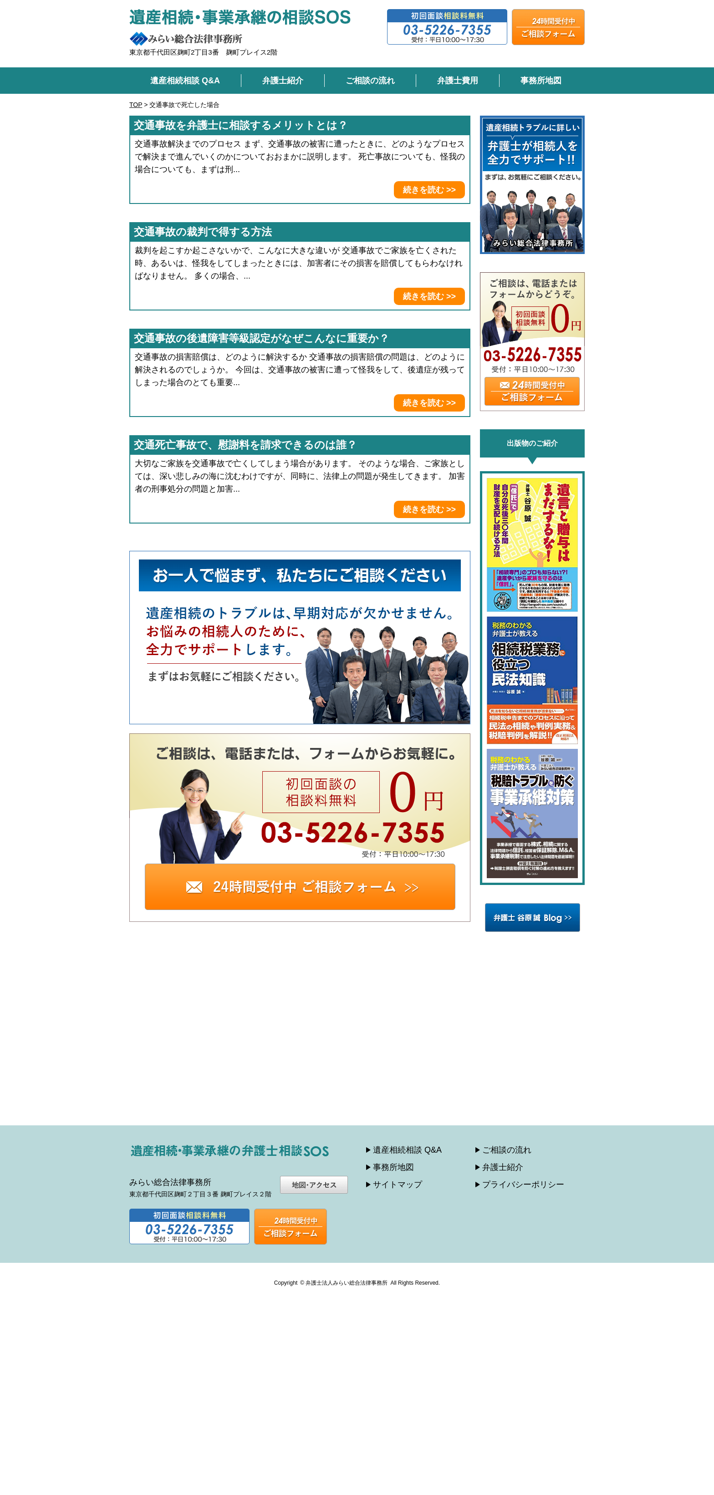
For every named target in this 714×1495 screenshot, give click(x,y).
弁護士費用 (457, 80)
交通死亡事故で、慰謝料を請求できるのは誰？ (245, 445)
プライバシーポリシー (523, 1184)
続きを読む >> (429, 189)
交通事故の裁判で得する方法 (203, 232)
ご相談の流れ (370, 80)
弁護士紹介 (282, 80)
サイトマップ (397, 1184)
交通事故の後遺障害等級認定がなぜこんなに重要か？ (261, 338)
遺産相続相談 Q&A (185, 80)
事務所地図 (540, 80)
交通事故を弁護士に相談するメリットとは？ (241, 125)
